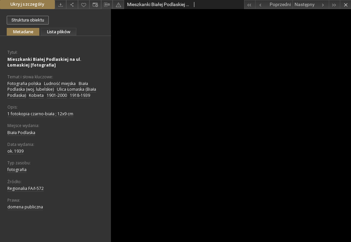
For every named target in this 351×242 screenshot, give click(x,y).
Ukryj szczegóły (27, 4)
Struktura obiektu (27, 20)
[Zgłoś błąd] (118, 4)
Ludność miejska (60, 83)
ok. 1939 (15, 151)
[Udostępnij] (72, 4)
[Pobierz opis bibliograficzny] (107, 4)
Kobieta (36, 95)
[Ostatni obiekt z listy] (334, 4)
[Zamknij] (345, 4)
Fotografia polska (24, 83)
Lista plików (58, 32)
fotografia (17, 169)
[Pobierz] (60, 4)
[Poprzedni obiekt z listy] (273, 4)
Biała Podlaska (21, 132)
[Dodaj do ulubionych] (83, 4)
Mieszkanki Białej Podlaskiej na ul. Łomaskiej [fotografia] (44, 62)
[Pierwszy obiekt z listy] (249, 4)
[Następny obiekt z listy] (310, 4)
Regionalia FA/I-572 (25, 188)
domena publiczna (25, 207)
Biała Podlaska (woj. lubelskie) (47, 86)
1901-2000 (57, 95)
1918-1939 (80, 95)
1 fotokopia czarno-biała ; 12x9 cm (40, 114)
